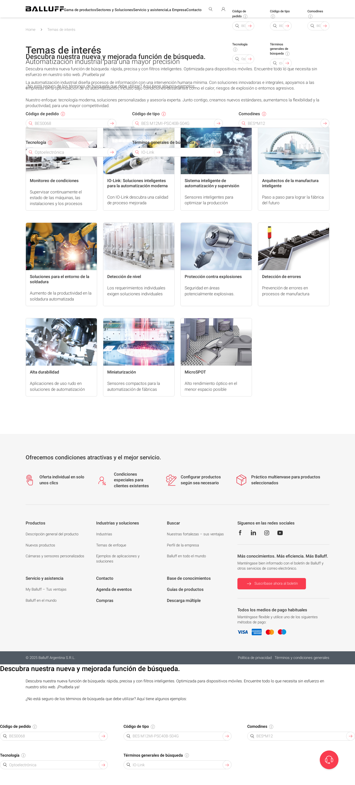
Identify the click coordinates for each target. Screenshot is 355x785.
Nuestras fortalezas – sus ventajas (195, 534)
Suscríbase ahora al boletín (272, 583)
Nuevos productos (40, 545)
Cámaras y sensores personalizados (55, 556)
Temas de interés (61, 29)
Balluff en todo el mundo (186, 556)
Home (31, 29)
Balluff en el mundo (41, 600)
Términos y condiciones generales (302, 657)
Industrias (104, 534)
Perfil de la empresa (183, 545)
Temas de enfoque (111, 545)
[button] (80, 10)
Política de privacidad (255, 657)
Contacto (194, 10)
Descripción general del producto (52, 534)
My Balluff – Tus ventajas (46, 589)
